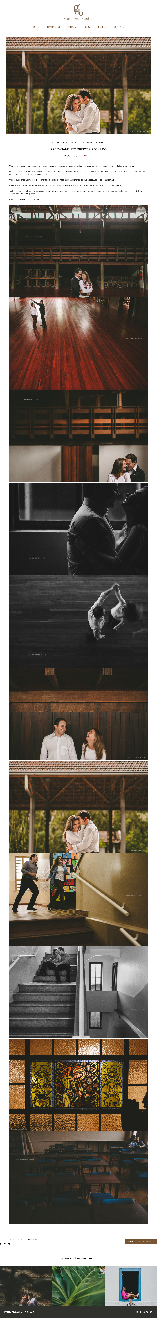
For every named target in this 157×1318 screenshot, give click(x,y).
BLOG (87, 27)
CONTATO (119, 27)
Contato (29, 1312)
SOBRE (102, 27)
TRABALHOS (54, 27)
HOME (36, 27)
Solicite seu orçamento (141, 1241)
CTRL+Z (72, 27)
